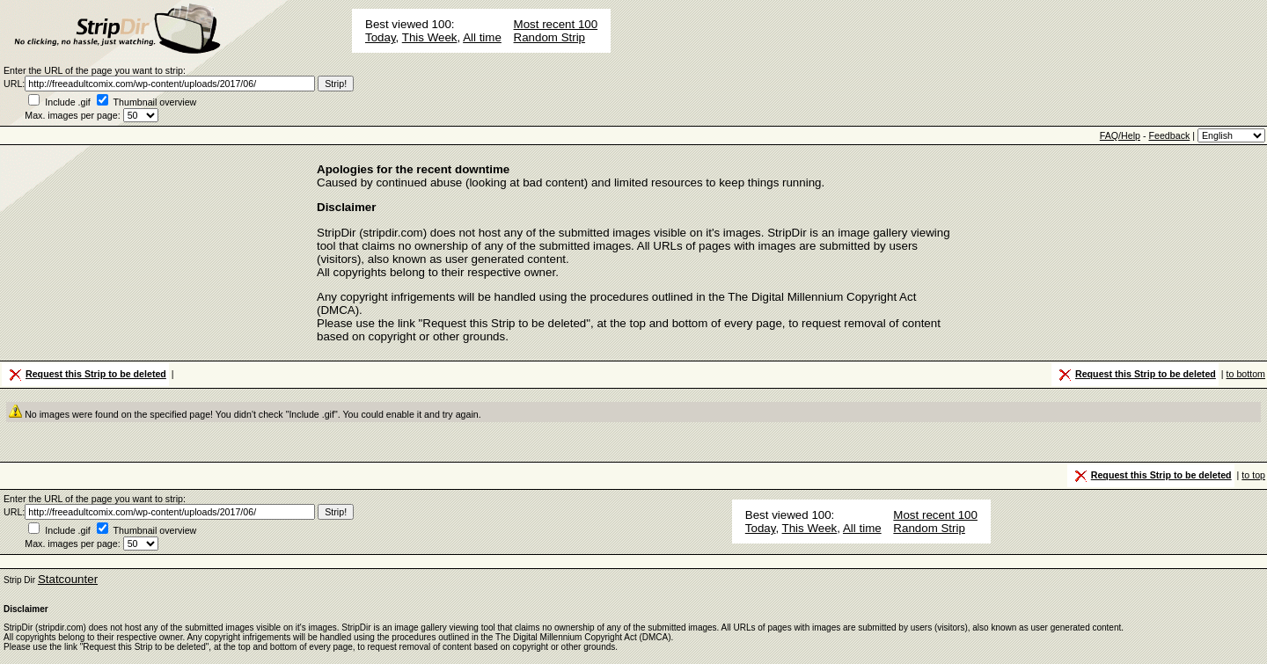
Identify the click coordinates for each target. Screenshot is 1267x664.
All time (482, 37)
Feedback (1169, 135)
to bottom (1246, 373)
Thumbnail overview (155, 102)
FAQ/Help (1120, 135)
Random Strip (550, 37)
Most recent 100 (556, 24)
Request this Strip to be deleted (86, 374)
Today (380, 37)
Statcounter (68, 579)
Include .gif (68, 102)
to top (1253, 475)
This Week (430, 37)
